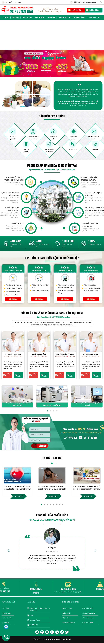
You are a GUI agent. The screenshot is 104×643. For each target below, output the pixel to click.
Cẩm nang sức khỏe (94, 17)
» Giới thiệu (5, 608)
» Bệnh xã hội (66, 613)
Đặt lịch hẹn (13, 299)
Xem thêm (19, 375)
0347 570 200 (77, 10)
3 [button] (54, 411)
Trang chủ (6, 17)
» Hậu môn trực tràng (88, 613)
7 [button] (60, 505)
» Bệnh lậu (65, 618)
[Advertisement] (52, 35)
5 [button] (54, 505)
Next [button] (95, 550)
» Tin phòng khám (87, 623)
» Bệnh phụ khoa (87, 608)
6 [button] (57, 505)
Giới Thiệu (15, 17)
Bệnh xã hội (51, 17)
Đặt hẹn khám (94, 10)
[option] (52, 63)
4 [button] (57, 411)
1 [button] (47, 411)
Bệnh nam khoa (27, 17)
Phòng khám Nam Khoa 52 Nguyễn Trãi (40, 610)
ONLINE (36, 592)
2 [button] (50, 411)
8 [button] (63, 505)
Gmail (31, 615)
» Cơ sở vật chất (6, 618)
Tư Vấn (8, 374)
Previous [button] (8, 550)
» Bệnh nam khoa (67, 608)
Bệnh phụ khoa (39, 17)
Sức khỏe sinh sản (78, 17)
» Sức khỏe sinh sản (88, 618)
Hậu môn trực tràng (64, 17)
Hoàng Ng (52, 548)
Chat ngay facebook (35, 620)
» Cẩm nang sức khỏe (68, 623)
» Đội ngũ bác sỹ (6, 613)
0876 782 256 (90, 437)
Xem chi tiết (18, 496)
